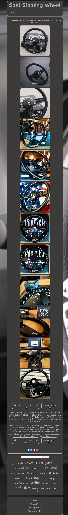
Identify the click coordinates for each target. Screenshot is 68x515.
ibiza (35, 468)
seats (55, 488)
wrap (51, 478)
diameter (44, 479)
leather (36, 482)
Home (34, 500)
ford (36, 473)
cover (29, 463)
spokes (49, 488)
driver (13, 473)
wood (35, 491)
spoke (13, 464)
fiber (48, 463)
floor (27, 487)
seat (54, 467)
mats (20, 463)
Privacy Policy (35, 507)
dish (46, 468)
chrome (29, 473)
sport (40, 469)
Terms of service (34, 511)
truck (46, 482)
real (14, 468)
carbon (25, 468)
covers (19, 482)
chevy (43, 473)
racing (35, 488)
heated (21, 474)
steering (32, 477)
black (17, 487)
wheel (53, 472)
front (42, 488)
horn (53, 483)
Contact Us (34, 504)
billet (22, 479)
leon (17, 478)
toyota (56, 464)
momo (39, 463)
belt (27, 483)
